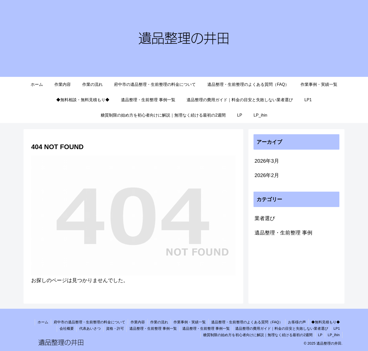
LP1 (337, 328)
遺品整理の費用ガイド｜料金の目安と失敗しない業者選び (281, 328)
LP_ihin (334, 335)
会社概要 (67, 328)
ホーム (43, 322)
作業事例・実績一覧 (190, 322)
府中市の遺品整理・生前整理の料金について (89, 322)
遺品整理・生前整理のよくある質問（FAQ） (247, 322)
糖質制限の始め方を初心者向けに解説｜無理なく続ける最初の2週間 (258, 335)
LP (320, 335)
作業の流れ (159, 322)
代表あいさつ (90, 328)
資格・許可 (115, 328)
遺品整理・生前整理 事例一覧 (153, 328)
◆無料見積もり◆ (325, 322)
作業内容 (138, 322)
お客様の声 (297, 322)
